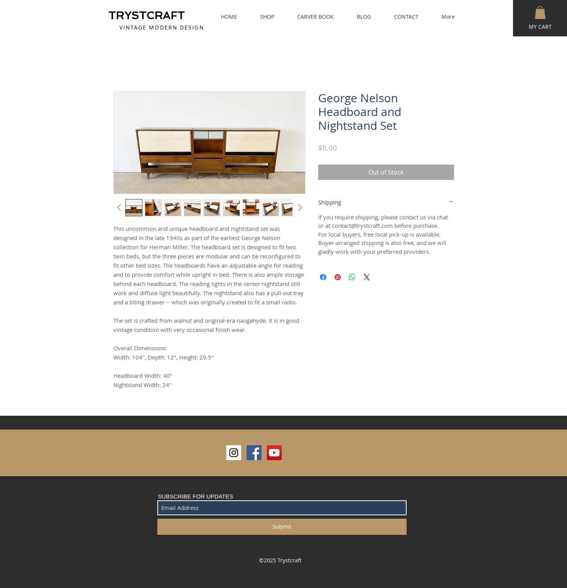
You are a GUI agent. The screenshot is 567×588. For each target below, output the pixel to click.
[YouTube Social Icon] (274, 452)
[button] (540, 12)
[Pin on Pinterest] (337, 277)
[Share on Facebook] (323, 277)
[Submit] (282, 527)
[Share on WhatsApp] (352, 277)
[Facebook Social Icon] (254, 452)
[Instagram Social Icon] (233, 452)
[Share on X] (366, 277)
